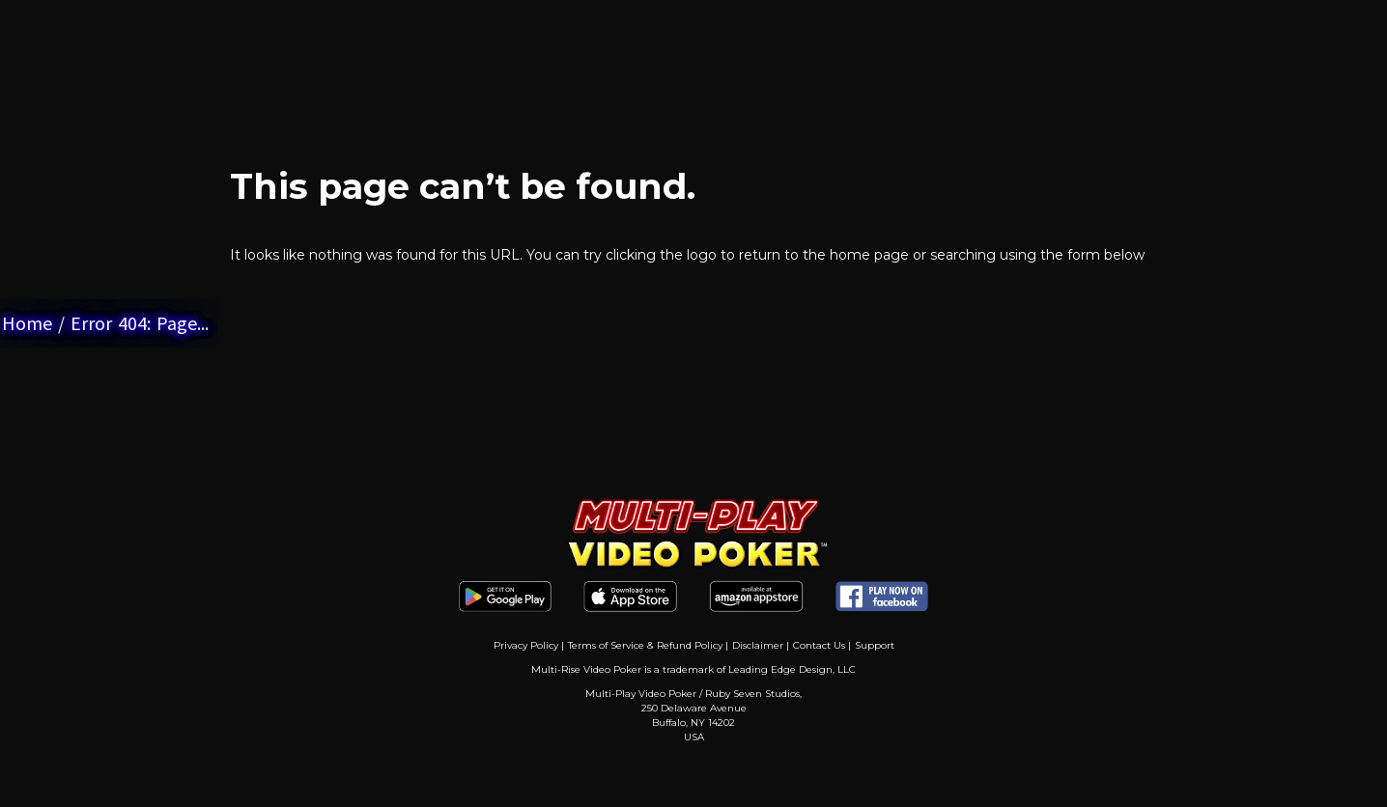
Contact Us (819, 645)
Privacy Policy (526, 645)
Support (874, 645)
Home (27, 323)
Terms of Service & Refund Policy (645, 645)
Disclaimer (757, 645)
